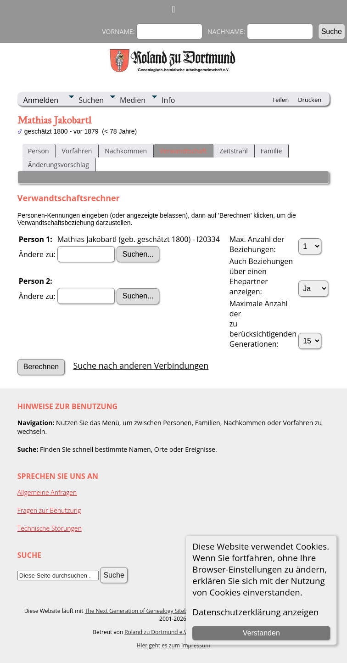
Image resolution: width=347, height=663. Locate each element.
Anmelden (40, 100)
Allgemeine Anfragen (47, 492)
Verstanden (261, 633)
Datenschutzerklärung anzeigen (255, 612)
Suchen (91, 100)
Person (38, 150)
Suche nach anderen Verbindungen (140, 365)
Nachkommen (126, 150)
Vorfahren (77, 150)
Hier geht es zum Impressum (174, 645)
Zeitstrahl (233, 150)
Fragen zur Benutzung (49, 510)
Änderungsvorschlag (58, 164)
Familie (271, 150)
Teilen (280, 100)
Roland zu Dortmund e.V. (156, 632)
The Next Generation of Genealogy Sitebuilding (145, 611)
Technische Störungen (49, 528)
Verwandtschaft (183, 150)
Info (168, 100)
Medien (133, 100)
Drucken (309, 100)
